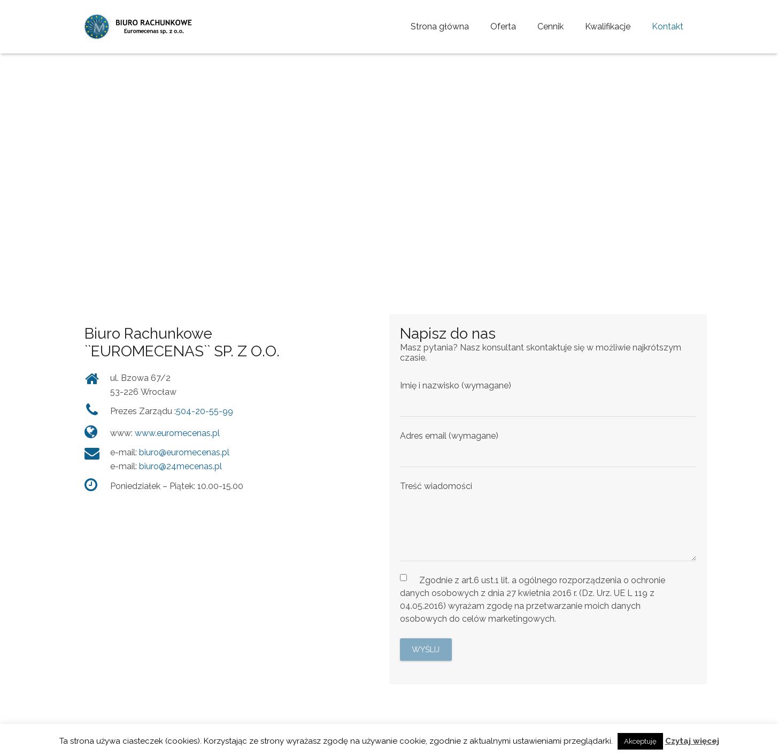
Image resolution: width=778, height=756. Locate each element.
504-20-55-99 (204, 411)
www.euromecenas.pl (177, 433)
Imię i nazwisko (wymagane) (548, 398)
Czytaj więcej (692, 741)
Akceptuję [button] (640, 741)
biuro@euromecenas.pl (184, 452)
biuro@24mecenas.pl (180, 466)
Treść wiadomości (548, 521)
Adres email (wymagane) (548, 449)
